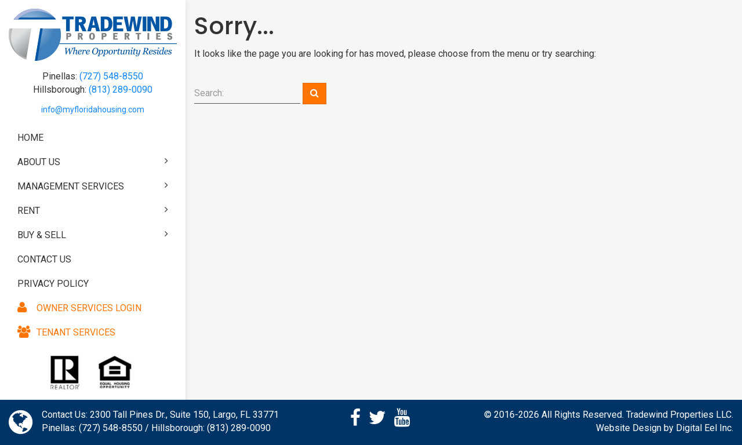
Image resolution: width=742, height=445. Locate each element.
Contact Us (44, 259)
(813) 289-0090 (120, 89)
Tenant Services (66, 332)
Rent (92, 210)
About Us (92, 161)
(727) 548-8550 (111, 76)
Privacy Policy (53, 283)
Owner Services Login (79, 308)
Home (30, 137)
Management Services (92, 186)
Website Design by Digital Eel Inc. (664, 427)
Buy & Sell (92, 234)
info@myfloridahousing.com (92, 109)
